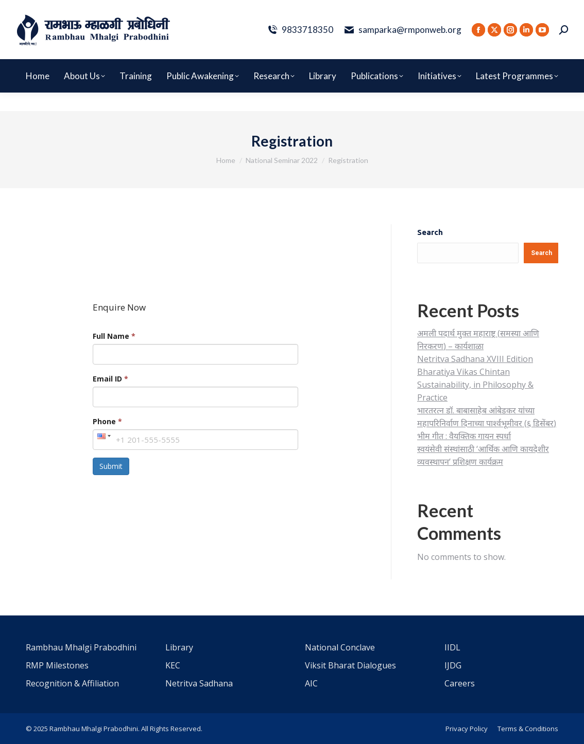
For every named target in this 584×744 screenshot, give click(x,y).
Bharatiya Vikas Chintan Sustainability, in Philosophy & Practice (475, 384)
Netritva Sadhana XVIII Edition (475, 359)
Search (430, 232)
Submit (111, 466)
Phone (107, 421)
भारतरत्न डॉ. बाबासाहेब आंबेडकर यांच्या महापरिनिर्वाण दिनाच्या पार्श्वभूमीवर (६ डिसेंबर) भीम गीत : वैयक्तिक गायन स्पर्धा (486, 423)
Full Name (114, 336)
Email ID (110, 379)
